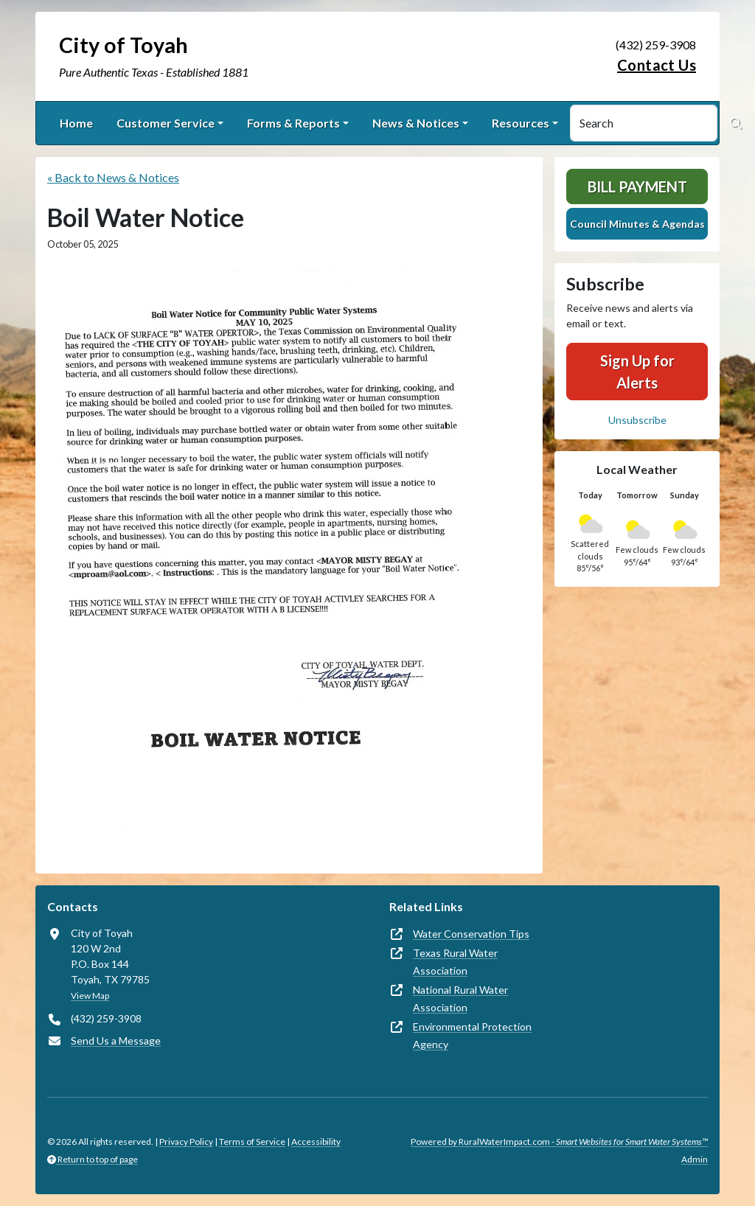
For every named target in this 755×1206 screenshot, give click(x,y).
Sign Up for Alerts (637, 371)
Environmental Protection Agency (472, 1035)
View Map (90, 995)
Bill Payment (637, 186)
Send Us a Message (116, 1040)
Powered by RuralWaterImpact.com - (559, 1141)
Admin (694, 1159)
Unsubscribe (637, 420)
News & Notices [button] (415, 123)
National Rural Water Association (460, 998)
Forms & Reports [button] (293, 123)
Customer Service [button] (165, 123)
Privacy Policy (186, 1141)
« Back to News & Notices (113, 177)
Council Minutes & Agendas (637, 223)
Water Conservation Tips (471, 933)
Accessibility (316, 1141)
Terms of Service (252, 1141)
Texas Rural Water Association (455, 962)
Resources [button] (520, 123)
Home (76, 123)
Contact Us (656, 65)
